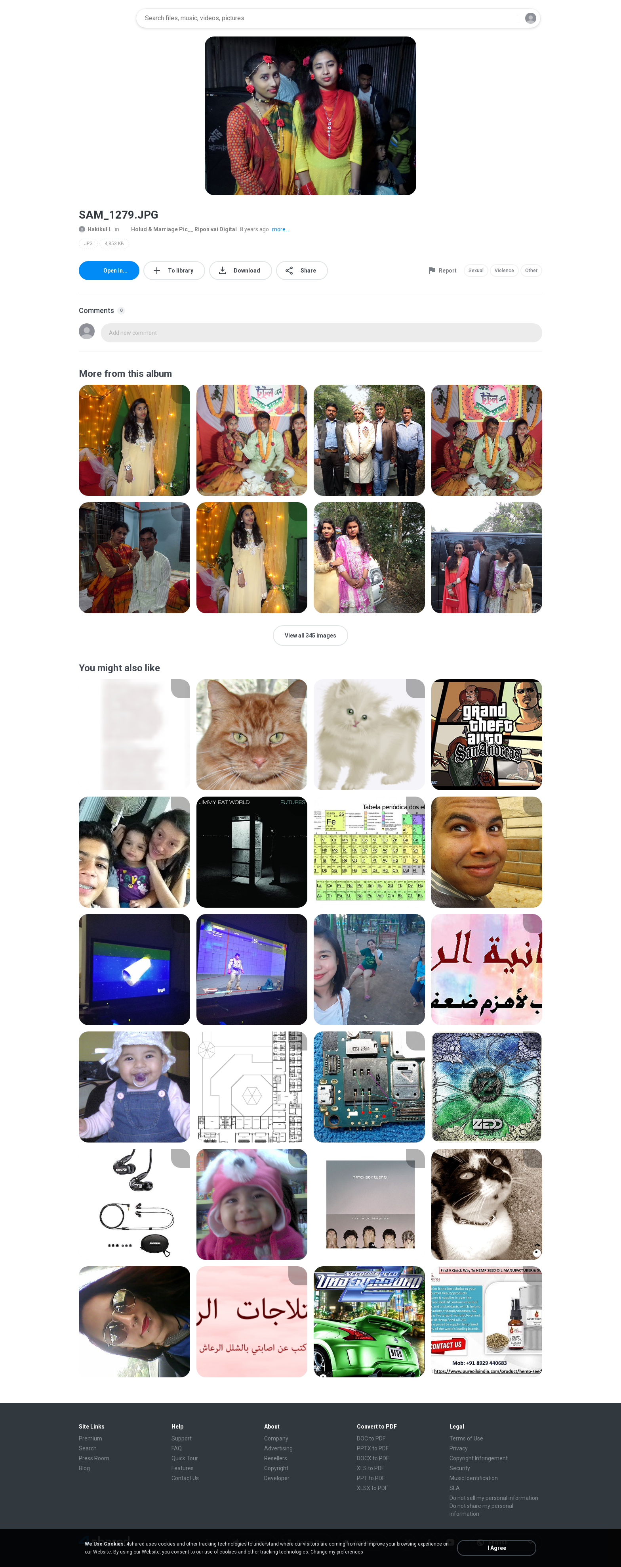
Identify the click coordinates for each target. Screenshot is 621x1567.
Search (88, 1448)
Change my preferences (336, 1552)
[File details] (134, 440)
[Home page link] (105, 18)
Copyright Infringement (479, 1458)
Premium (90, 1438)
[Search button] (508, 18)
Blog (84, 1468)
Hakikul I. (95, 229)
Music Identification (474, 1478)
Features (182, 1468)
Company (276, 1438)
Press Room (94, 1458)
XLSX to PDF (372, 1488)
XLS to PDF (370, 1468)
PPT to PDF (371, 1478)
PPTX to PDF (373, 1448)
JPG (88, 243)
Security (460, 1468)
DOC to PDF (371, 1438)
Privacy (459, 1448)
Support (181, 1438)
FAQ (176, 1448)
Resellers (275, 1458)
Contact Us (185, 1478)
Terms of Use (466, 1438)
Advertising (278, 1448)
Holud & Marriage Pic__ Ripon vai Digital (179, 229)
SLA (455, 1488)
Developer (277, 1478)
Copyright (276, 1468)
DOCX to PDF (373, 1458)
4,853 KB (114, 243)
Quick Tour (184, 1458)
